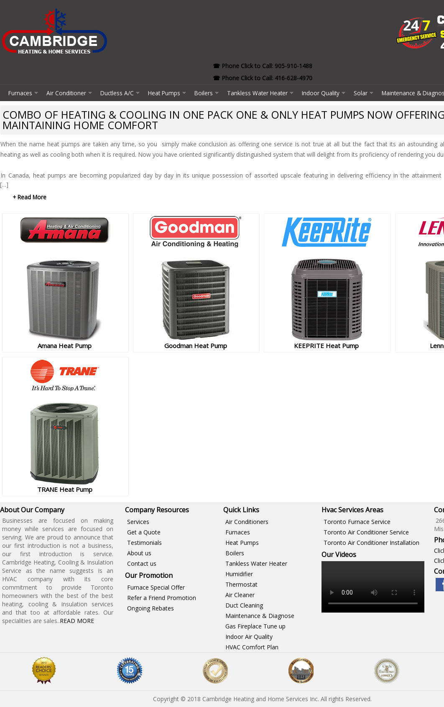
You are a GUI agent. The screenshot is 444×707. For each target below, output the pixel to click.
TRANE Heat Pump (64, 489)
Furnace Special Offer (156, 587)
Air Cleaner (240, 595)
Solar (360, 93)
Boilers (203, 93)
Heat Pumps (164, 93)
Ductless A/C (117, 93)
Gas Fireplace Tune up (255, 626)
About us (139, 553)
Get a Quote (144, 532)
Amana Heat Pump (65, 345)
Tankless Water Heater (257, 93)
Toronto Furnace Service (357, 522)
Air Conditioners (246, 522)
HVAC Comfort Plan (251, 647)
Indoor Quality (320, 93)
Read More (77, 621)
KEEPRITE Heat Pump (326, 345)
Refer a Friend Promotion (161, 598)
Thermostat (241, 584)
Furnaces (20, 93)
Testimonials (144, 543)
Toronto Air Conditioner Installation (371, 543)
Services (138, 522)
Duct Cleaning (244, 605)
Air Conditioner (66, 93)
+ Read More (29, 197)
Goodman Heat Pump (195, 345)
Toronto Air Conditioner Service (366, 532)
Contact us (141, 563)
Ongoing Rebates (150, 608)
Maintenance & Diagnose (259, 616)
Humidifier (239, 574)
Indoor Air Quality (249, 637)
